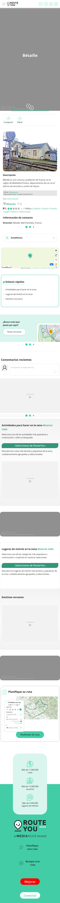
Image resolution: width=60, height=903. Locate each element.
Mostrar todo (46, 549)
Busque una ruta (30, 863)
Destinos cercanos (13, 299)
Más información (10, 198)
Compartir (8, 120)
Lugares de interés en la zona (18, 294)
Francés (53, 208)
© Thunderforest (35, 268)
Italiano (14, 211)
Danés (45, 208)
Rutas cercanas (14, 331)
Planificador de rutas (30, 734)
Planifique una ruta (29, 847)
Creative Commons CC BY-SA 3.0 (24, 109)
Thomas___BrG (10, 107)
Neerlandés (25, 211)
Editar (20, 120)
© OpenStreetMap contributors (49, 268)
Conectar (30, 895)
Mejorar (30, 882)
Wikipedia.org (13, 192)
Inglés (7, 211)
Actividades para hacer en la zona (19, 289)
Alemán (37, 208)
